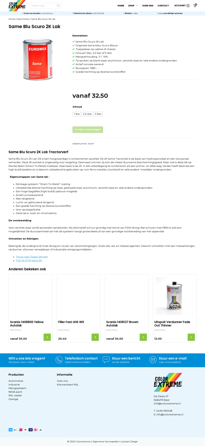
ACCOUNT (182, 5)
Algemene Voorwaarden (106, 441)
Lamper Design (129, 441)
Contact (163, 5)
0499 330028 (98, 13)
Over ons (147, 5)
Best (136, 13)
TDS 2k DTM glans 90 (29, 260)
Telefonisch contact (81, 358)
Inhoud (77, 106)
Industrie (14, 384)
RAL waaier (15, 395)
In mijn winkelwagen (88, 129)
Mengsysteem (17, 388)
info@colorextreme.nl (167, 403)
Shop (134, 5)
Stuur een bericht (126, 358)
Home (121, 5)
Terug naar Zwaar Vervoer (32, 256)
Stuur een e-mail (173, 358)
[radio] (77, 114)
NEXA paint (15, 391)
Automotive (23, 19)
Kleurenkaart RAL (68, 384)
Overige (13, 399)
